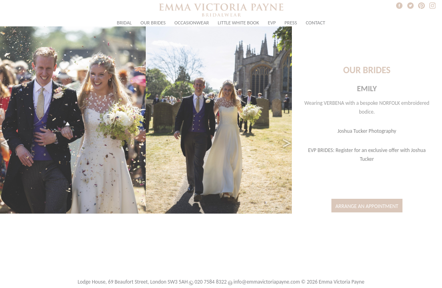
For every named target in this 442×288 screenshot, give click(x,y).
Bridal (124, 23)
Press (291, 23)
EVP (272, 23)
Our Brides (153, 23)
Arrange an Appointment (366, 206)
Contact (315, 23)
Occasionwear (191, 23)
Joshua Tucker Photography (366, 131)
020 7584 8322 (210, 281)
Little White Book (238, 23)
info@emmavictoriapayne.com (267, 281)
